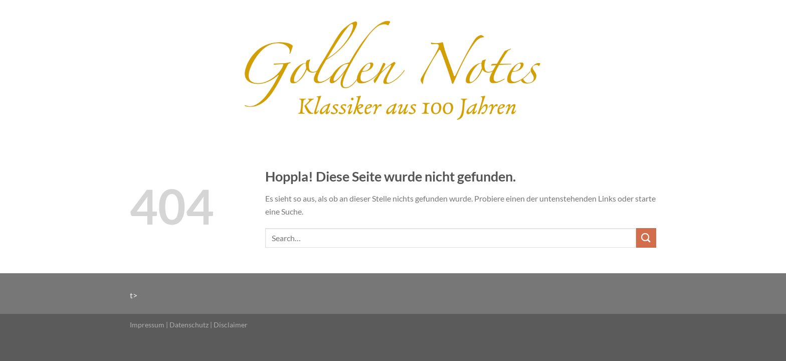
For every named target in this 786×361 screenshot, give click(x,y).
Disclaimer (231, 324)
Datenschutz (189, 324)
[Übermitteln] (646, 238)
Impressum (147, 324)
